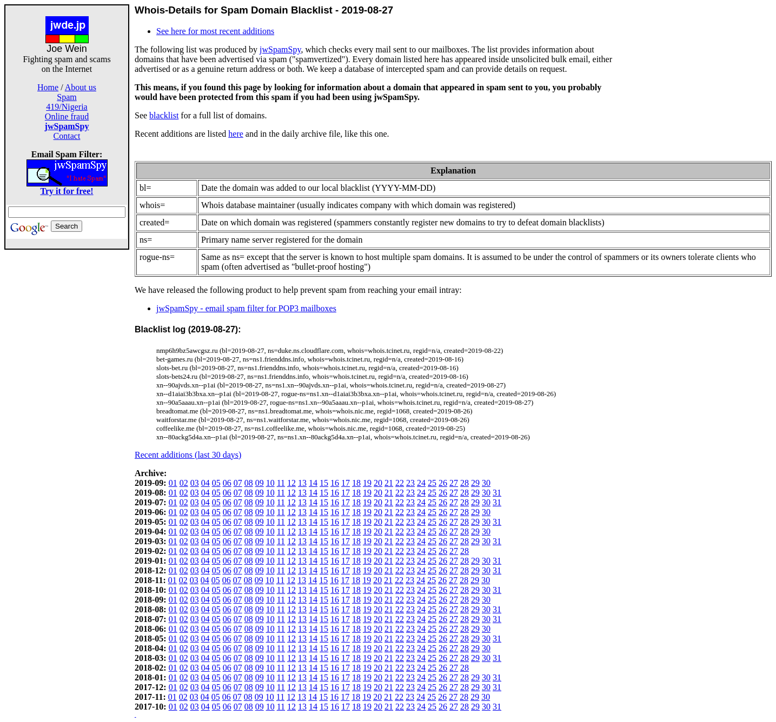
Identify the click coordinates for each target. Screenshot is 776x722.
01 (173, 482)
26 (443, 482)
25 (432, 482)
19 (367, 482)
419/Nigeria (66, 106)
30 (486, 482)
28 (464, 482)
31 (497, 492)
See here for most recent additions (215, 31)
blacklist (163, 115)
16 (334, 482)
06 (227, 482)
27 (453, 482)
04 (205, 482)
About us (80, 87)
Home (47, 87)
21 (388, 482)
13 (302, 482)
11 (281, 482)
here (235, 133)
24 (421, 482)
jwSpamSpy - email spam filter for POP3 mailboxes (246, 308)
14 (313, 482)
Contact (67, 136)
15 (324, 482)
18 (356, 482)
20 (378, 482)
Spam (66, 97)
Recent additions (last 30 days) (188, 454)
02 (184, 482)
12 (291, 482)
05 (216, 482)
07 (238, 482)
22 (399, 482)
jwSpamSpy (280, 49)
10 (270, 482)
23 (410, 482)
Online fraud (67, 116)
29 (475, 482)
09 (259, 482)
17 (345, 482)
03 (194, 482)
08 (248, 482)
